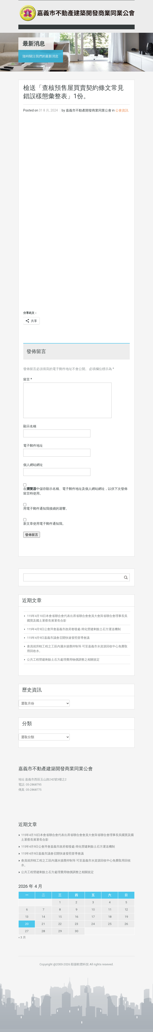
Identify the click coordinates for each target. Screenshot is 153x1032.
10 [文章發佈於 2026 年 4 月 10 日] (93, 909)
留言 (27, 379)
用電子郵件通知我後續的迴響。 (46, 508)
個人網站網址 (33, 465)
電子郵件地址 (33, 445)
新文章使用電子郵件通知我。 (44, 523)
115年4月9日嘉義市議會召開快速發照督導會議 (58, 637)
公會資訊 (121, 110)
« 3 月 (22, 937)
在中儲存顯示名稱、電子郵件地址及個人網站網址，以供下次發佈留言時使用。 (75, 491)
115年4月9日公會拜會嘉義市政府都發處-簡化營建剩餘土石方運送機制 (74, 629)
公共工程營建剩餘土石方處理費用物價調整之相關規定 (63, 659)
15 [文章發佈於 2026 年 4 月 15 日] (60, 916)
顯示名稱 (29, 426)
